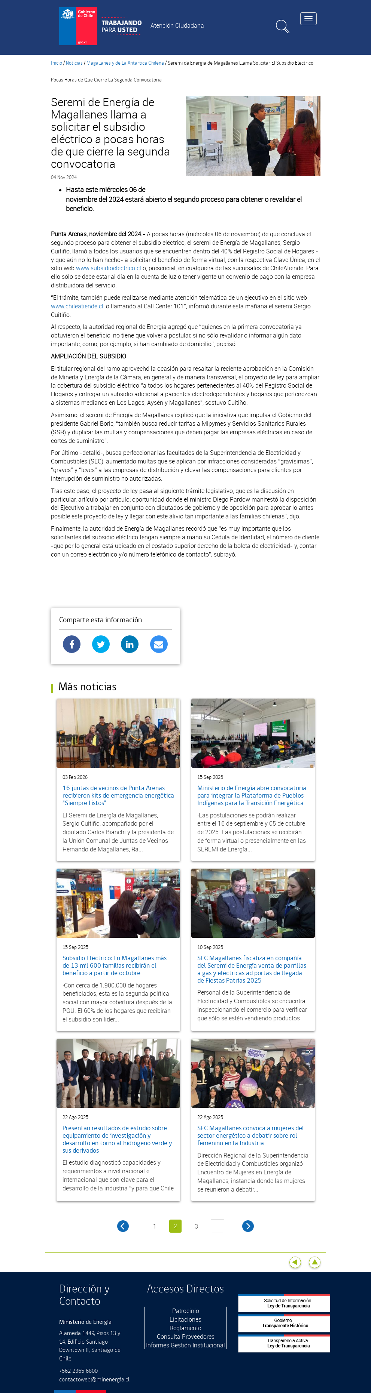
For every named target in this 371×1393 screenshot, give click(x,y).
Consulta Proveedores (186, 1336)
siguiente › (248, 1226)
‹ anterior (123, 1226)
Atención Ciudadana (177, 25)
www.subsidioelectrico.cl (108, 268)
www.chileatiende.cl (77, 306)
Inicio (56, 63)
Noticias (74, 63)
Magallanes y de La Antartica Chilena (125, 63)
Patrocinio (185, 1311)
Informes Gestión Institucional (185, 1345)
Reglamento (185, 1328)
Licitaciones (185, 1319)
